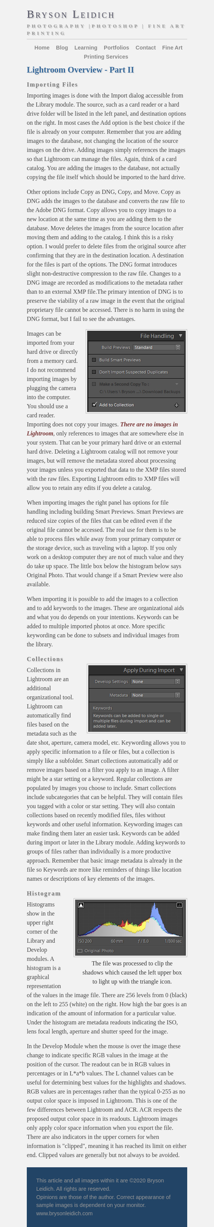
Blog (62, 48)
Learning (85, 48)
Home (41, 48)
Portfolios (116, 48)
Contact (145, 48)
